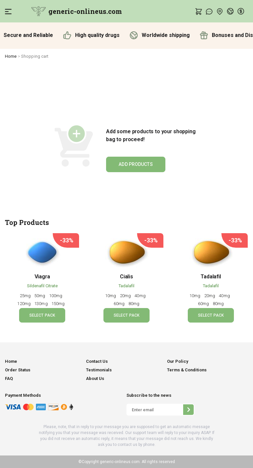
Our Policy (177, 361)
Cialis (126, 276)
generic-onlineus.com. (120, 461)
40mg (140, 295)
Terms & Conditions (187, 369)
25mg (26, 295)
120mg (24, 303)
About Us (95, 378)
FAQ (9, 378)
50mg (40, 295)
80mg (133, 303)
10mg (111, 295)
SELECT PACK (42, 315)
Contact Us (97, 361)
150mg (58, 303)
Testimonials (99, 369)
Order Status (17, 369)
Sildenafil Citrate (42, 285)
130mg (41, 303)
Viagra (42, 276)
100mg (56, 295)
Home (11, 56)
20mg (126, 295)
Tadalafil (126, 285)
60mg (120, 303)
